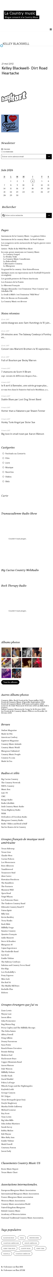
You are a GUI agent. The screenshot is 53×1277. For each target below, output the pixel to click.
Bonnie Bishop (7, 1052)
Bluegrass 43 (7, 945)
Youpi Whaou (7, 897)
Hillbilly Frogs (7, 927)
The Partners (7, 886)
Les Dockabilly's (8, 972)
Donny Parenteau (9, 1041)
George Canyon (8, 1093)
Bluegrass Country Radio (12, 820)
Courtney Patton (8, 1147)
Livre (7, 463)
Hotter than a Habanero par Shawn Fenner (23, 410)
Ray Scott (5, 1113)
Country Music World (10, 747)
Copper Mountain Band (11, 1062)
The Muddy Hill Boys (10, 986)
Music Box (5, 789)
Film (7, 458)
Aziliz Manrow (7, 938)
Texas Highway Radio (10, 810)
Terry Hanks (6, 920)
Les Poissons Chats (9, 900)
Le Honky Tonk (10, 257)
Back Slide (5, 924)
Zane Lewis (6, 1010)
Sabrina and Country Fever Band (15, 965)
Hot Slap (5, 969)
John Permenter (8, 1021)
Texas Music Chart (9, 1172)
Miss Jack (5, 979)
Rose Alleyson (7, 866)
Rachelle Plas (7, 989)
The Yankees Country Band (13, 903)
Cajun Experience (9, 948)
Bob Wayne (6, 1134)
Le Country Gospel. (11, 254)
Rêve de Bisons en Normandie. (14, 298)
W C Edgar (5, 1096)
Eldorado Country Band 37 (12, 907)
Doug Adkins (6, 1038)
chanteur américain (23, 1254)
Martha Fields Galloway (11, 1106)
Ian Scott (5, 955)
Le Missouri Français (10, 285)
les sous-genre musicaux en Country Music (20, 252)
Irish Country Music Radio (12, 806)
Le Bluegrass (9, 266)
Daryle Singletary (9, 1103)
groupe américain (31, 1243)
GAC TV (4, 793)
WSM (3, 813)
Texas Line (6, 852)
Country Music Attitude (11, 744)
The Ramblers (7, 883)
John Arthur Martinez (10, 1124)
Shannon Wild (7, 890)
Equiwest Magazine (10, 741)
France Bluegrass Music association (17, 1197)
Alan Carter (6, 876)
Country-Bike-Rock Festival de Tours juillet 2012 (22, 700)
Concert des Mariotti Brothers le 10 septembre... (26, 348)
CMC (3, 796)
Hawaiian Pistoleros (10, 879)
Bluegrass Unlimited (10, 751)
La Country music (19, 13)
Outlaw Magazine (9, 730)
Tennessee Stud (8, 873)
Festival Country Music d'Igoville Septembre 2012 (23, 702)
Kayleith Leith (7, 1089)
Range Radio (6, 800)
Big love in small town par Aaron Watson (22, 433)
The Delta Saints (8, 1031)
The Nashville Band (9, 951)
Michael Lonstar (8, 1110)
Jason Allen (6, 1017)
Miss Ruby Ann (7, 1137)
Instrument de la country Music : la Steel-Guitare (22, 239)
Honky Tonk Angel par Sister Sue (18, 422)
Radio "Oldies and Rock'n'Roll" (14, 824)
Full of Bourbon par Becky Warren (18, 360)
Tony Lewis (6, 1117)
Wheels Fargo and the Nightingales (17, 1086)
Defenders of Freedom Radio (14, 817)
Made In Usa (6, 761)
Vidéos (8, 476)
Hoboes (4, 992)
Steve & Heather (8, 941)
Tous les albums (10, 682)
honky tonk (40, 1248)
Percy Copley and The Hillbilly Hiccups (18, 1028)
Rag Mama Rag (8, 1024)
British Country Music (10, 1211)
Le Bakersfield (9, 261)
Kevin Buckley (7, 917)
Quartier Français (9, 934)
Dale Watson (6, 1069)
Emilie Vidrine (7, 958)
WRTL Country (7, 786)
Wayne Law (6, 1014)
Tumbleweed (7, 869)
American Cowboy (9, 737)
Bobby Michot (7, 1130)
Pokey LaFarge (8, 1082)
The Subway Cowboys (10, 962)
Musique (9, 467)
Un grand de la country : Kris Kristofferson (20, 269)
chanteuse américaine (11, 1243)
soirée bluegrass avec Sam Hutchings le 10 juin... (26, 322)
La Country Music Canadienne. (16, 259)
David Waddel (7, 1079)
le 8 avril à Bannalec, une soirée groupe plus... (24, 385)
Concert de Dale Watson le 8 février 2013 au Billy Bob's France (25, 707)
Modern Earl (6, 1055)
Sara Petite (6, 1045)
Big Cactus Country (9, 779)
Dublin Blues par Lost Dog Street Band (21, 399)
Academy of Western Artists (13, 1214)
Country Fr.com (8, 758)
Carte (4, 495)
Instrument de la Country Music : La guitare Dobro (23, 236)
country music (26, 1248)
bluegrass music (8, 1238)
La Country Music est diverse (14, 301)
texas (22, 1238)
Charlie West (6, 855)
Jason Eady (6, 1151)
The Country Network (10, 782)
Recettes (9, 472)
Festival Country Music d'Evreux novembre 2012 (22, 704)
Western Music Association (13, 1201)
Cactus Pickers (7, 859)
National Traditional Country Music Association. (22, 1218)
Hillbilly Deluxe (8, 1072)
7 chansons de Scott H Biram (16, 371)
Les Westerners (8, 862)
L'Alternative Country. (13, 264)
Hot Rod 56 (6, 982)
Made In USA (6, 734)
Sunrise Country (8, 931)
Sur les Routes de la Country (13, 827)
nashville (6, 1254)
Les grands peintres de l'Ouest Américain (19, 279)
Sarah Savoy (6, 1127)
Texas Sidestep (8, 848)
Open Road (6, 893)
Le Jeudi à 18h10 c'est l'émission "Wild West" (20, 294)
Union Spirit (6, 910)
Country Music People (11, 754)
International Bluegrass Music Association (20, 1194)
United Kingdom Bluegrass (13, 1207)
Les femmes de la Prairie (12, 282)
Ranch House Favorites (11, 1048)
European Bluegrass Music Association (18, 1190)
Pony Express (7, 975)
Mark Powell (6, 1144)
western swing (34, 1238)
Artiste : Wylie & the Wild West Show (17, 249)
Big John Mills (7, 1120)
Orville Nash (6, 1076)
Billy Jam (5, 914)
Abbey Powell (7, 1034)
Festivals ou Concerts (15, 453)
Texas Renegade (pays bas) (13, 1100)
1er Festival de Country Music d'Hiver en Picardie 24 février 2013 (24, 712)
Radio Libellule (7, 803)
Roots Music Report (9, 1169)
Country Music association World (15, 1204)
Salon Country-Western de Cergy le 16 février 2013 (23, 709)
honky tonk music (9, 1248)
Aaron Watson (7, 1065)
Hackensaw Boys (8, 1058)
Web (7, 481)
